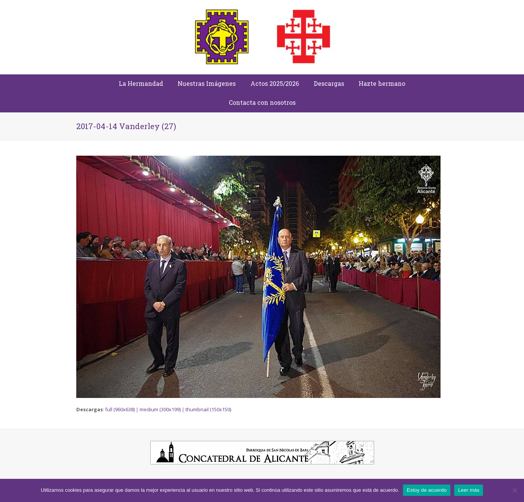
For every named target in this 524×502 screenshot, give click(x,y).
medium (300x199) (160, 409)
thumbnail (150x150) (208, 409)
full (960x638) (120, 409)
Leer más (468, 490)
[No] (514, 490)
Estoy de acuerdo (427, 490)
